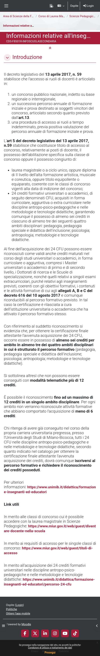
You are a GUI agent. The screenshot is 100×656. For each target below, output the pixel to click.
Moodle (26, 624)
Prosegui (50, 652)
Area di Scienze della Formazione (24, 16)
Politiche (11, 609)
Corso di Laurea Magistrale (55, 16)
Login (88, 6)
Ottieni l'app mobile (18, 613)
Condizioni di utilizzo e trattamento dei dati (50, 647)
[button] (61, 6)
